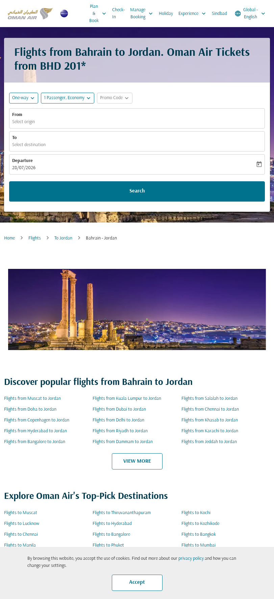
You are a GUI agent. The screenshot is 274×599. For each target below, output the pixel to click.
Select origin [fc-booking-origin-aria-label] (23, 121)
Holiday (166, 13)
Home (9, 238)
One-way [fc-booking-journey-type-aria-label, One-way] (20, 97)
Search (137, 191)
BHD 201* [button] (63, 67)
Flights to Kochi (195, 512)
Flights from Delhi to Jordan (118, 420)
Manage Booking (143, 13)
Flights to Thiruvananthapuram (122, 512)
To (14, 137)
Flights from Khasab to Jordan (209, 420)
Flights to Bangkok (198, 534)
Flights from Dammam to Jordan (123, 441)
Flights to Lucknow (21, 523)
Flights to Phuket (108, 545)
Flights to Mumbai (198, 545)
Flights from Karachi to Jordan (209, 431)
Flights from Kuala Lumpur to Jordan (127, 398)
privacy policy (191, 558)
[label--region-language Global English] (250, 13)
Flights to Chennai (21, 534)
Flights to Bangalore (111, 534)
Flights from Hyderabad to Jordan (35, 431)
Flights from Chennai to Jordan (210, 409)
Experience (193, 13)
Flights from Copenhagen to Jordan (36, 420)
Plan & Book (99, 13)
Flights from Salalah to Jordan (209, 398)
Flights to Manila (20, 545)
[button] (67, 98)
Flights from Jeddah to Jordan (209, 441)
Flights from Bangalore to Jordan (34, 441)
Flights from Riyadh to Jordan (120, 431)
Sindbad (219, 13)
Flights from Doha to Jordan (30, 409)
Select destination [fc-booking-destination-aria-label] (29, 144)
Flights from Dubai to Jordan (119, 409)
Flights (34, 238)
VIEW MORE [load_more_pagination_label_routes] (137, 461)
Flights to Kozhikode (200, 523)
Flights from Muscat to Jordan (32, 398)
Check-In (118, 13)
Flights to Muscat (20, 512)
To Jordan (63, 238)
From (17, 114)
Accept (137, 582)
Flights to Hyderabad (112, 523)
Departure (22, 160)
